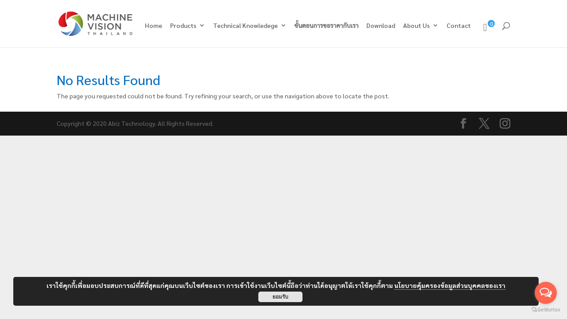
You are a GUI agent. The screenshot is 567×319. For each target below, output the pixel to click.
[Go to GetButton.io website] (546, 310)
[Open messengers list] (546, 293)
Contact (459, 25)
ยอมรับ (280, 297)
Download (380, 25)
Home (153, 25)
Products (183, 25)
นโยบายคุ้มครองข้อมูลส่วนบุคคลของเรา (449, 285)
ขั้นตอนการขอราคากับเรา (327, 25)
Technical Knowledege (245, 25)
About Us (416, 25)
